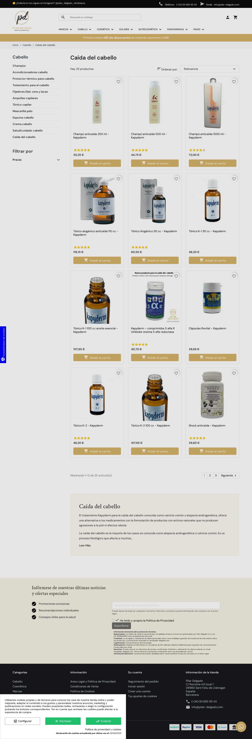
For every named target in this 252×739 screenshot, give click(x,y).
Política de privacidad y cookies (103, 729)
